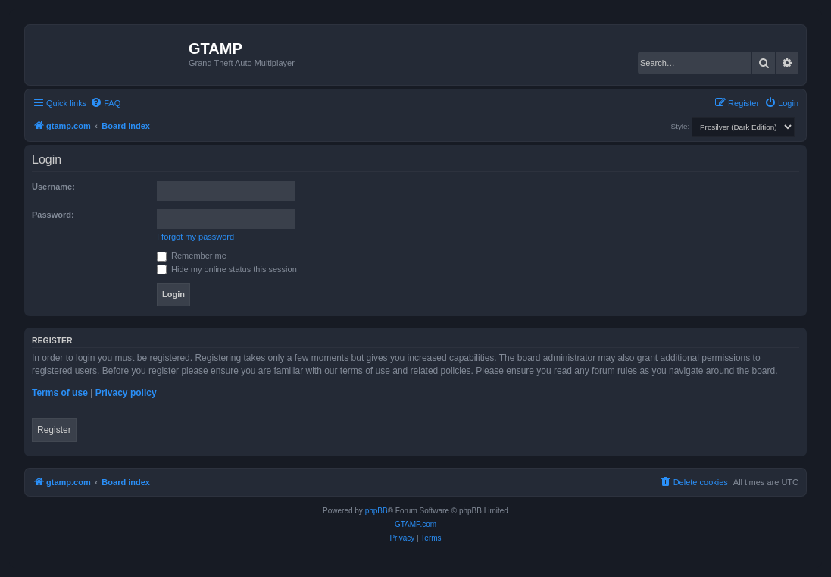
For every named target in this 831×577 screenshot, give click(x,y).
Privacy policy (126, 392)
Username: (53, 186)
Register (54, 430)
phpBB (376, 510)
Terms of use (60, 392)
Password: (53, 214)
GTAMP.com (415, 524)
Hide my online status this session (227, 269)
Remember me (191, 255)
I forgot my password (195, 236)
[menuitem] (105, 103)
